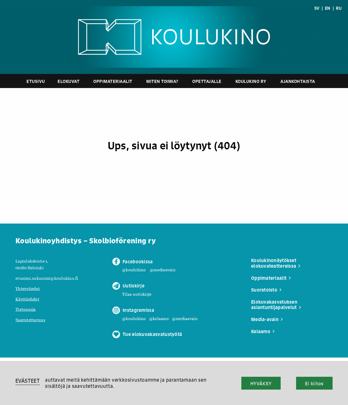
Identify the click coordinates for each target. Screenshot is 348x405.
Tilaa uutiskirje (136, 294)
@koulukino (134, 270)
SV (316, 8)
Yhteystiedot (27, 288)
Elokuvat (68, 81)
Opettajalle (207, 81)
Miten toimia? (162, 81)
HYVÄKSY (261, 383)
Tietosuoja (25, 309)
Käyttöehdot (27, 299)
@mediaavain (163, 270)
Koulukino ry (251, 81)
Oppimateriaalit (112, 81)
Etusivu (35, 81)
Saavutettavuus (30, 320)
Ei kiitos (314, 383)
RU (339, 8)
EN (328, 8)
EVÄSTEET (27, 381)
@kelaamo (159, 318)
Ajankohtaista (297, 81)
